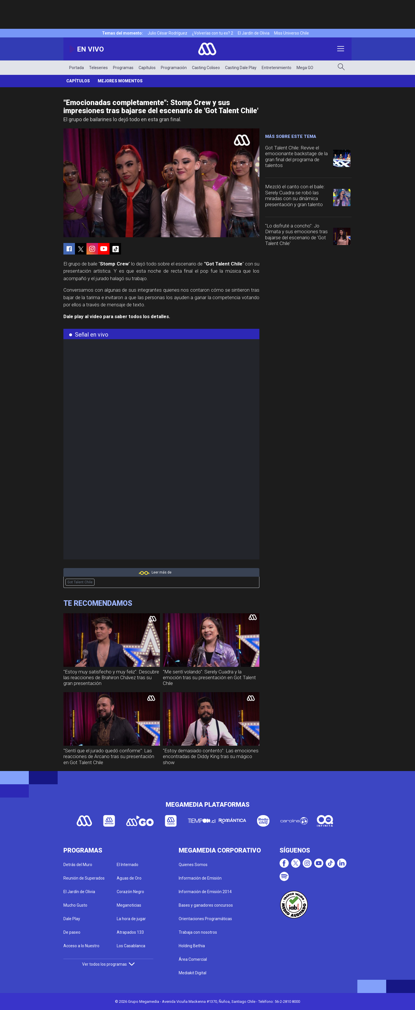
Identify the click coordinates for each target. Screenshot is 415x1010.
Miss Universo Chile (291, 33)
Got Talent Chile (80, 582)
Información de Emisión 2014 (205, 891)
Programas (123, 67)
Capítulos (147, 67)
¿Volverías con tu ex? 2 (212, 33)
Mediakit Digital (192, 973)
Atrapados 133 (130, 932)
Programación (174, 67)
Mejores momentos (120, 81)
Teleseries (98, 67)
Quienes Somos (193, 864)
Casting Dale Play (240, 67)
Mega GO (305, 67)
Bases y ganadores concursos (206, 905)
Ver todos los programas (108, 964)
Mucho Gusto (75, 905)
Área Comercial (193, 959)
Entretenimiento (276, 67)
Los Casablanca (131, 945)
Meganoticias (129, 905)
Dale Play (71, 918)
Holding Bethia (192, 945)
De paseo (71, 932)
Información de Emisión (200, 878)
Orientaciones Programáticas (205, 918)
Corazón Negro (130, 891)
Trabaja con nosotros (198, 932)
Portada (76, 67)
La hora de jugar (131, 918)
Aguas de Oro (129, 878)
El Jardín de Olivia (253, 33)
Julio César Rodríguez (167, 33)
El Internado (127, 864)
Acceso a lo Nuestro (81, 945)
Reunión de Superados (84, 878)
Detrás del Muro (77, 864)
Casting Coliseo (206, 67)
